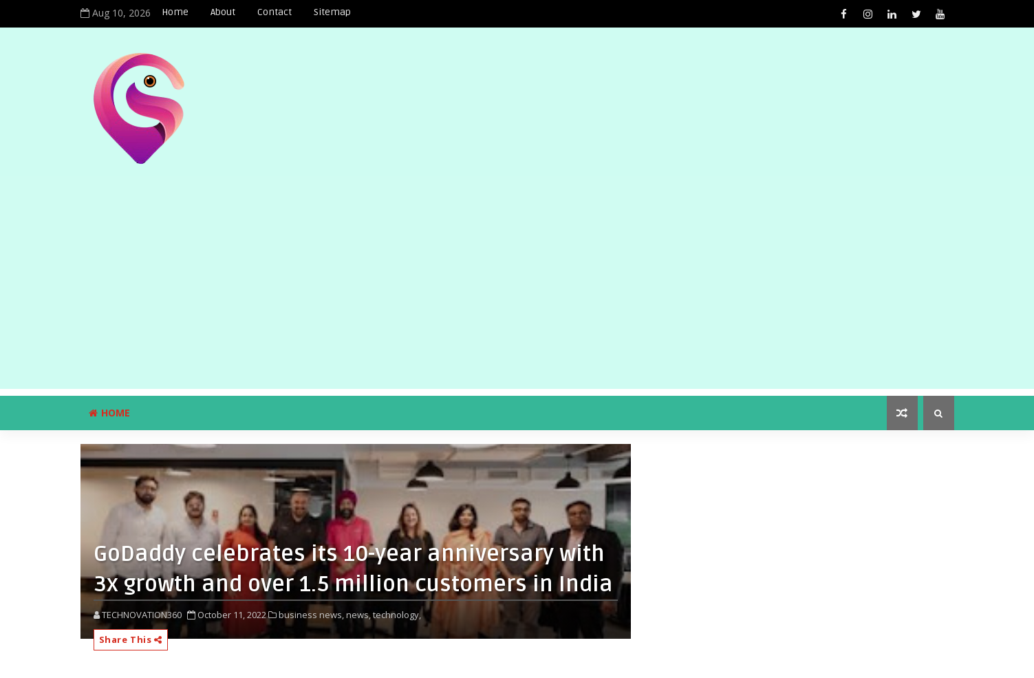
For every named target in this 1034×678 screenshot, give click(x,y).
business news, (311, 614)
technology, (397, 614)
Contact (274, 12)
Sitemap (332, 12)
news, (358, 614)
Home (175, 12)
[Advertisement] (517, 292)
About (223, 12)
